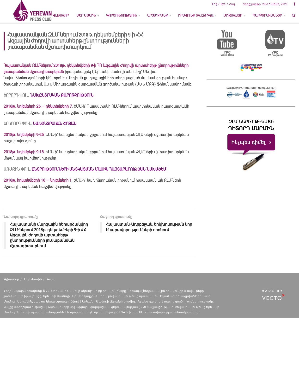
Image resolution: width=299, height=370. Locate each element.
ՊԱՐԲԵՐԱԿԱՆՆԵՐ (267, 15)
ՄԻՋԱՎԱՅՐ (233, 15)
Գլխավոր (61, 15)
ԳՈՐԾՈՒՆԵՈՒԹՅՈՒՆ (121, 15)
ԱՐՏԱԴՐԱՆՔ (157, 15)
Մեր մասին (33, 279)
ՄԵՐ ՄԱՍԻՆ (86, 15)
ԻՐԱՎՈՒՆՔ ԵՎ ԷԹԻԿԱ (195, 15)
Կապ (51, 279)
